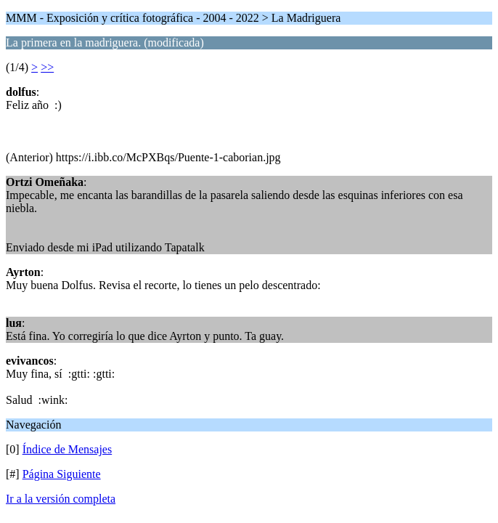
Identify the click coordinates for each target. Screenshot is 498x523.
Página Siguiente (62, 474)
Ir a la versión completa (60, 498)
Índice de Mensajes (68, 449)
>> (47, 67)
